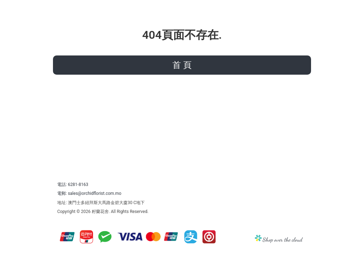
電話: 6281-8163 (72, 184)
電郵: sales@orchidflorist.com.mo (89, 193)
